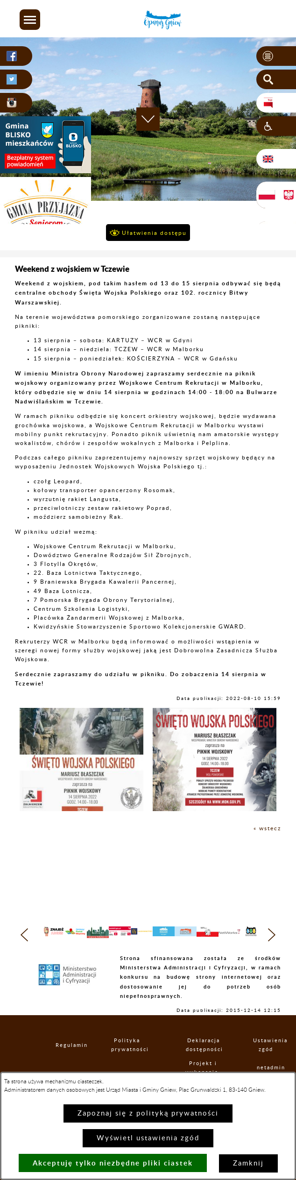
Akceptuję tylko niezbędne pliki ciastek (113, 1163)
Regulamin (64, 1060)
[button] (30, 19)
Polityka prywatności (127, 1061)
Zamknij (248, 1163)
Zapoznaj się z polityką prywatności (148, 1113)
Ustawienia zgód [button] (265, 1061)
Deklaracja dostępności (203, 1061)
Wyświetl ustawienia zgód (148, 1138)
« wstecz (267, 828)
